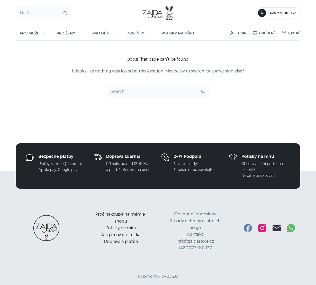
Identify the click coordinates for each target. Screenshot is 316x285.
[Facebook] (248, 228)
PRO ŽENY (69, 33)
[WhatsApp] (291, 228)
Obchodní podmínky (195, 214)
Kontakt (195, 234)
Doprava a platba (121, 241)
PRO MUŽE (33, 33)
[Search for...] (37, 12)
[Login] (238, 33)
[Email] (277, 228)
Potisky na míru (120, 227)
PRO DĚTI (104, 33)
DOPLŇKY (139, 33)
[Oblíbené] (264, 33)
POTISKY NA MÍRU (177, 33)
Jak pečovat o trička (121, 234)
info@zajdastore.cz (195, 241)
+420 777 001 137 (277, 13)
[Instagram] (262, 228)
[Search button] (65, 12)
